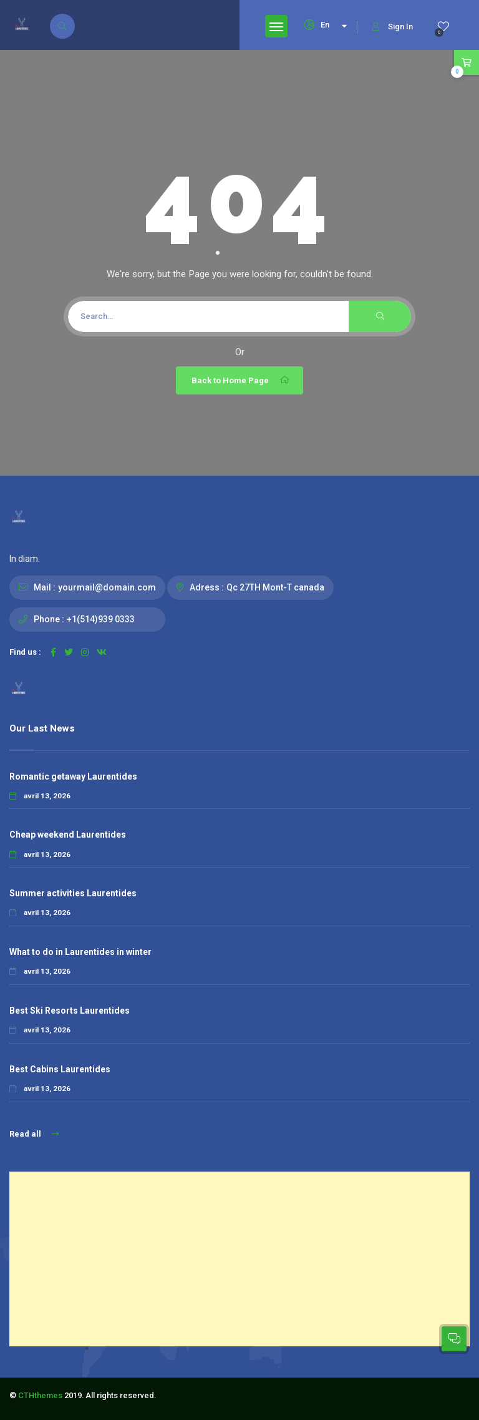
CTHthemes (40, 1395)
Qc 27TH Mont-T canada (275, 587)
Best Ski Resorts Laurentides (69, 1011)
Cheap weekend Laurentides (67, 835)
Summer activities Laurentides (73, 893)
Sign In (392, 26)
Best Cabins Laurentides (59, 1069)
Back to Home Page (241, 380)
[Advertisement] (239, 1259)
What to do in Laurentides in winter (80, 952)
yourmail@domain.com (107, 587)
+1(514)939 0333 (101, 619)
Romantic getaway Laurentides (73, 776)
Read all (34, 1133)
